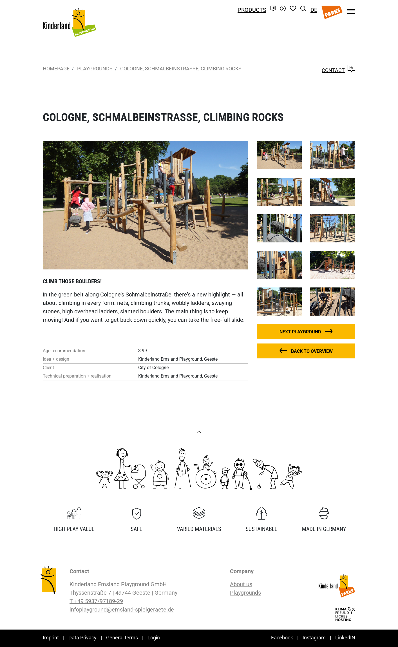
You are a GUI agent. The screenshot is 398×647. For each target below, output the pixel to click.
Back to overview (312, 351)
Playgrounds (95, 69)
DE (313, 9)
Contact (338, 70)
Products (252, 9)
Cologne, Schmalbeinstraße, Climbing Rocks (181, 69)
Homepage (56, 69)
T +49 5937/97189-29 (96, 601)
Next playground (300, 331)
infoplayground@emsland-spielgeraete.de (122, 609)
